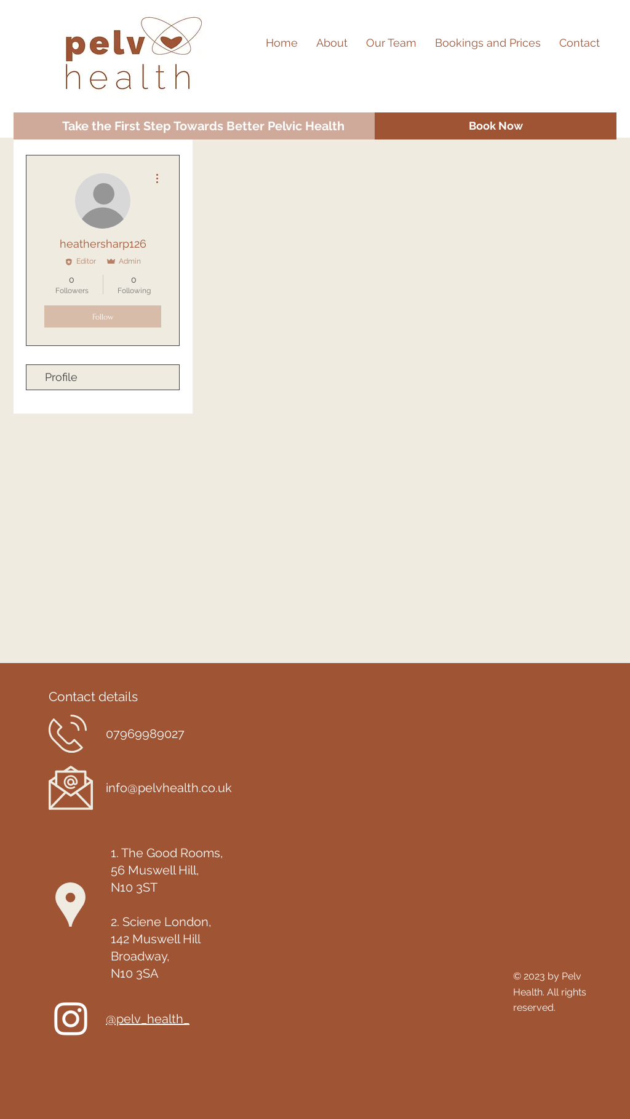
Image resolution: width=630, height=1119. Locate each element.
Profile (61, 377)
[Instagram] (71, 1019)
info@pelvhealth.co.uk (169, 787)
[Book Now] (495, 125)
